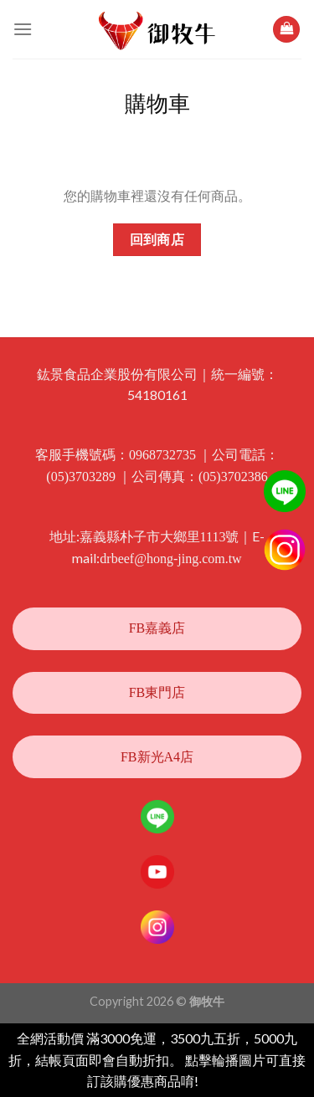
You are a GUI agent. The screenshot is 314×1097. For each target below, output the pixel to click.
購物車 (157, 104)
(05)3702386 (233, 476)
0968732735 (162, 455)
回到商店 (157, 240)
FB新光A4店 (157, 757)
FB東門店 (157, 692)
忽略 (214, 1081)
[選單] (23, 28)
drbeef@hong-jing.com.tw (170, 558)
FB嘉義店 (157, 628)
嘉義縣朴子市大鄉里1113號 (159, 537)
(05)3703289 (81, 476)
